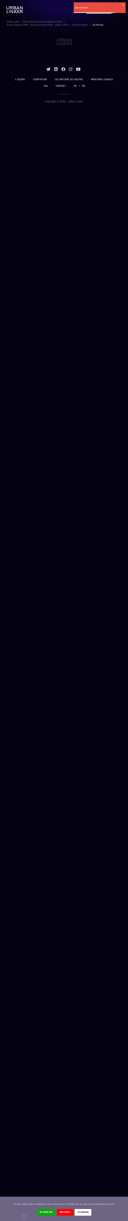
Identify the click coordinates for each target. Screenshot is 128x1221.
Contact (61, 86)
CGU (46, 86)
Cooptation (40, 79)
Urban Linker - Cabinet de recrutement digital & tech (34, 21)
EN (75, 86)
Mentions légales (102, 79)
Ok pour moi (46, 1212)
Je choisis (83, 1212)
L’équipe (20, 79)
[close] (123, 5)
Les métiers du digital (69, 79)
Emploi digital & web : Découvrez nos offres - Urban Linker (37, 25)
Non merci (65, 1212)
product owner (80, 25)
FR (83, 86)
